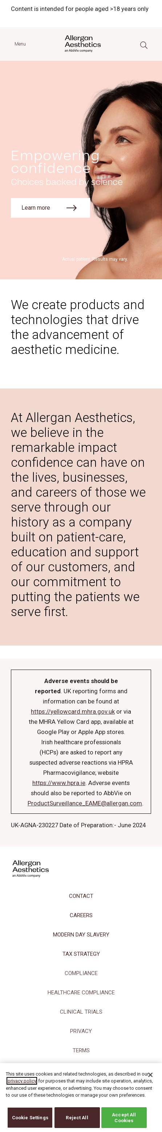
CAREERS (81, 915)
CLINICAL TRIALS (81, 1012)
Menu (20, 44)
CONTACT (81, 896)
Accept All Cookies (124, 1121)
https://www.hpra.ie (58, 783)
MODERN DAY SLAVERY (81, 934)
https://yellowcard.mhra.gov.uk (73, 711)
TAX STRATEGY (81, 954)
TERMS (81, 1050)
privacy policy (22, 1084)
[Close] (150, 1078)
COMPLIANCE (81, 973)
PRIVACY (81, 1031)
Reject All (77, 1121)
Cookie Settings (30, 1121)
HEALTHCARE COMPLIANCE (81, 992)
